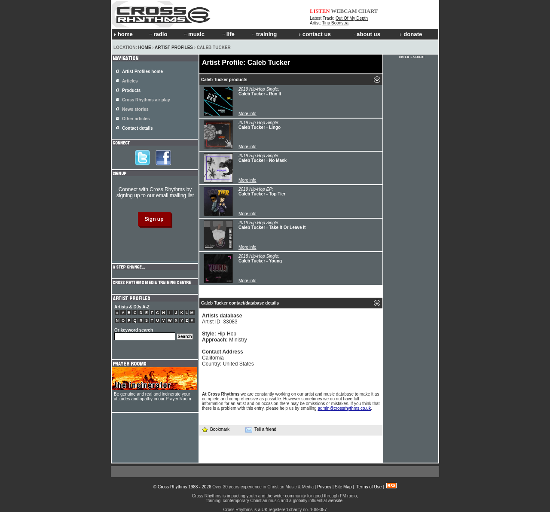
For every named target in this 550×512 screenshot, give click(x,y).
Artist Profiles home (142, 71)
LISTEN (320, 11)
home (123, 34)
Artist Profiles (174, 47)
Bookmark (215, 429)
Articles (130, 81)
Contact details (137, 128)
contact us (315, 34)
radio (157, 34)
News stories (135, 109)
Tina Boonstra (335, 23)
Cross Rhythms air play (146, 100)
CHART (368, 11)
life (228, 34)
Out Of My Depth (352, 18)
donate (411, 34)
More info (247, 113)
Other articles (136, 118)
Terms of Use (369, 487)
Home (144, 47)
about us (365, 34)
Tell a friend (260, 430)
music (194, 34)
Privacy (324, 487)
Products (131, 90)
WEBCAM (344, 11)
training (264, 34)
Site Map (343, 487)
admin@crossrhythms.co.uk (344, 408)
